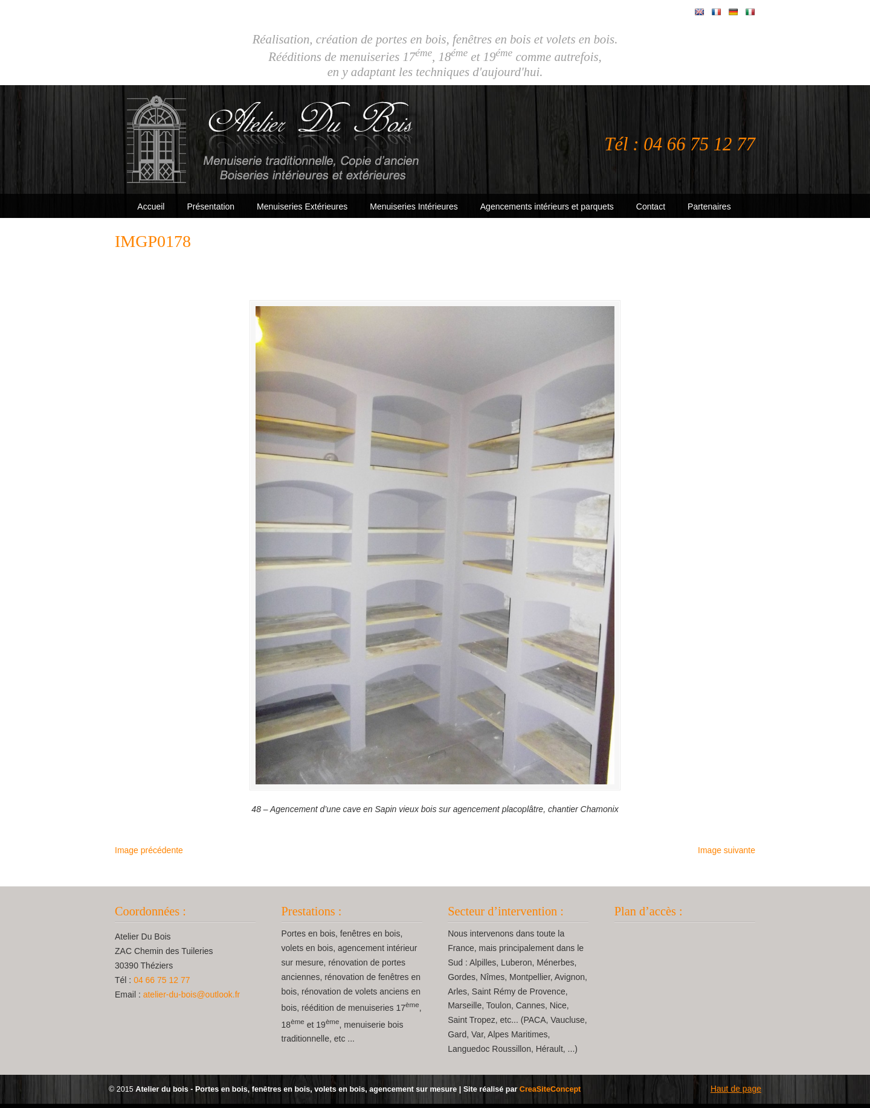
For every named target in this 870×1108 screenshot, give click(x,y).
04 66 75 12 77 (162, 984)
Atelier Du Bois (275, 139)
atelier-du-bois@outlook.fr (191, 999)
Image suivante (726, 855)
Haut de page (735, 1093)
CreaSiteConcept (550, 1094)
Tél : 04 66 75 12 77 (679, 144)
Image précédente (149, 855)
